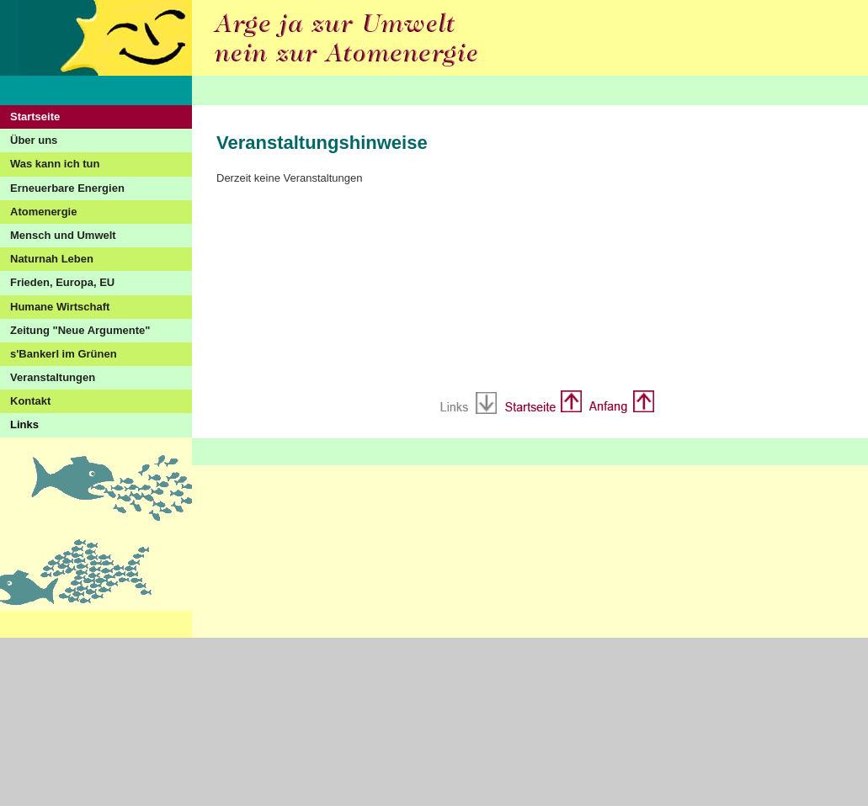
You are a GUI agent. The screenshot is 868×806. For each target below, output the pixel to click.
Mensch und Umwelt (63, 235)
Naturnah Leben (51, 258)
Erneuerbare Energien (67, 188)
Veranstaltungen (52, 377)
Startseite (35, 116)
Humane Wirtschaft (59, 306)
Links (24, 424)
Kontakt (30, 401)
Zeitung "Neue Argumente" (80, 330)
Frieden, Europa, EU (62, 282)
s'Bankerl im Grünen (63, 353)
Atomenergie (43, 211)
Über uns (33, 140)
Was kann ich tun (54, 163)
